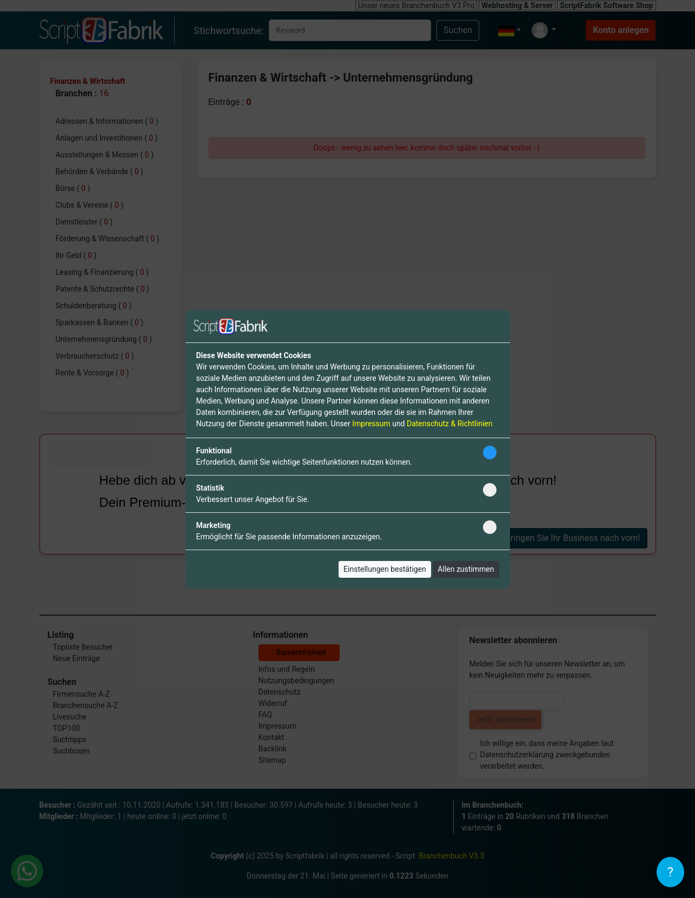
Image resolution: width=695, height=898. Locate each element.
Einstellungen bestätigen (384, 569)
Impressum (371, 423)
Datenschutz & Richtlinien (449, 423)
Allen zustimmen (466, 569)
